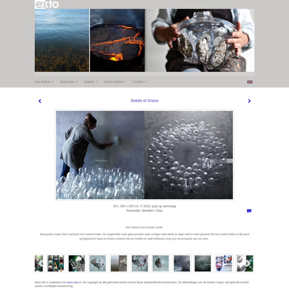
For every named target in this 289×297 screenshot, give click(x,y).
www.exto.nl (74, 282)
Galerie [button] (90, 82)
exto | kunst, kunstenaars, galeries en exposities (47, 4)
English (249, 82)
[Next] (246, 263)
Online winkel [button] (115, 82)
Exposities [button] (69, 82)
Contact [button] (139, 82)
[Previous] (42, 263)
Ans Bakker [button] (44, 82)
